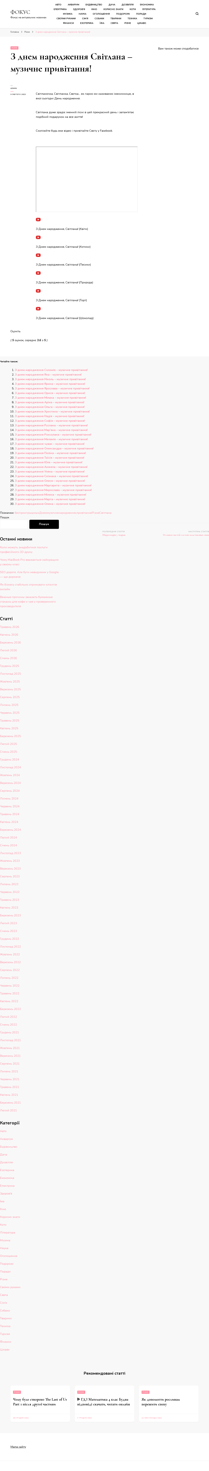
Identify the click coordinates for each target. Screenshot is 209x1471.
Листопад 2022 (10, 947)
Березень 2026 (10, 642)
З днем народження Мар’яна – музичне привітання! (51, 430)
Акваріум (73, 4)
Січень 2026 (8, 658)
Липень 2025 (9, 705)
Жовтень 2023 (10, 861)
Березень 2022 (10, 1009)
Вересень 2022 (10, 962)
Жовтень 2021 (10, 1048)
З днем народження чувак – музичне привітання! (49, 444)
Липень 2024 (9, 798)
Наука (82, 13)
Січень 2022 (8, 1025)
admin (13, 88)
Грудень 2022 (9, 939)
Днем (43, 513)
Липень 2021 (9, 1071)
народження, (67, 513)
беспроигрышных (27, 513)
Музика (67, 13)
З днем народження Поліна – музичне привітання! (50, 453)
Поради (141, 13)
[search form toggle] (197, 13)
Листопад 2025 (10, 674)
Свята (114, 23)
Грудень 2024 (9, 759)
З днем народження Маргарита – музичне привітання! (53, 485)
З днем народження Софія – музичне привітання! (50, 421)
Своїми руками (66, 18)
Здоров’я (79, 9)
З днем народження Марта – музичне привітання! (50, 499)
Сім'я (3, 1303)
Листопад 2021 (10, 1040)
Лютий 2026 (8, 650)
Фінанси (68, 23)
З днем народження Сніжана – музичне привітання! (51, 476)
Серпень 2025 (10, 697)
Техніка (132, 18)
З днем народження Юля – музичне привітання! (48, 462)
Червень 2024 (10, 806)
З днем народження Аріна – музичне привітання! (49, 402)
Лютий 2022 (8, 1017)
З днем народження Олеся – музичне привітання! (50, 481)
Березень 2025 (10, 736)
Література (149, 9)
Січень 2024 (8, 845)
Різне (127, 23)
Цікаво (141, 23)
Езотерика (86, 23)
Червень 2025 (10, 713)
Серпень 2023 (10, 876)
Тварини (115, 18)
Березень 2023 (10, 915)
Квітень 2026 (9, 635)
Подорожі (123, 13)
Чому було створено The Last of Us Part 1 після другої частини (40, 1402)
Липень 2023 (9, 884)
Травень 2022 (9, 993)
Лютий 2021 (8, 1110)
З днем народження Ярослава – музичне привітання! (52, 388)
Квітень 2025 (9, 728)
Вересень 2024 (10, 783)
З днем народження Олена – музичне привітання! (50, 504)
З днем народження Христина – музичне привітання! (52, 411)
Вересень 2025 (10, 689)
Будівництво (94, 4)
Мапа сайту (18, 1447)
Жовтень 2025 (10, 681)
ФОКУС (20, 12)
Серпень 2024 (10, 791)
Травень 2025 (9, 720)
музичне (53, 513)
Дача (112, 4)
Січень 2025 (8, 752)
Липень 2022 (9, 978)
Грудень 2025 (9, 666)
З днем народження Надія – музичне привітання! (49, 416)
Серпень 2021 (10, 1064)
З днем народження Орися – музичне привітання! (50, 393)
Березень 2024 (10, 830)
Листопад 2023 (10, 853)
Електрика (60, 9)
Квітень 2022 (9, 1001)
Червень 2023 (10, 892)
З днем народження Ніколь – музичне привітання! (50, 379)
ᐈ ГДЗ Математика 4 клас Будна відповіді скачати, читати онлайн (103, 1402)
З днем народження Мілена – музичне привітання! (50, 495)
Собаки (99, 18)
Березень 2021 (10, 1103)
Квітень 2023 (9, 908)
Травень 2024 (9, 814)
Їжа (102, 23)
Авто (58, 4)
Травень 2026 (9, 627)
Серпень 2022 (10, 970)
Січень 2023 (8, 931)
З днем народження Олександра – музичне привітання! (54, 448)
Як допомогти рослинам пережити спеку (161, 1402)
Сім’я (85, 18)
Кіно (94, 9)
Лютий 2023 (8, 923)
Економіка (147, 4)
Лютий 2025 (8, 744)
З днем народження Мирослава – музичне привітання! (53, 490)
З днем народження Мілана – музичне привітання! (50, 398)
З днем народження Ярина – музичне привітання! (50, 384)
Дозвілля (128, 4)
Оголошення (101, 13)
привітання (84, 513)
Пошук (4, 517)
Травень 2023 (9, 900)
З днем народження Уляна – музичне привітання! (50, 471)
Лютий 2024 (8, 837)
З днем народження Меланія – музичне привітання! (51, 439)
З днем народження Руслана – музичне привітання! (51, 425)
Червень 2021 (10, 1079)
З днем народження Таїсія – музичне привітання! (49, 458)
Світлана (105, 513)
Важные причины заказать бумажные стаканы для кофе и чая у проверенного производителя (28, 601)
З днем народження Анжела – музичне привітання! (51, 467)
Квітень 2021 (9, 1095)
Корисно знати (113, 9)
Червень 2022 (10, 986)
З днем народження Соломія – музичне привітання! (51, 370)
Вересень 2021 (10, 1056)
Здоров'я (6, 1193)
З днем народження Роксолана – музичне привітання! (53, 435)
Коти (133, 9)
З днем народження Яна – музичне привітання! (48, 375)
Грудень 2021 (9, 1032)
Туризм (148, 18)
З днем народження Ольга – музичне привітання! (50, 407)
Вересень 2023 (10, 869)
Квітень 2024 (9, 822)
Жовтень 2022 (10, 954)
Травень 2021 (9, 1087)
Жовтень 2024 (10, 775)
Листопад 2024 (10, 767)
